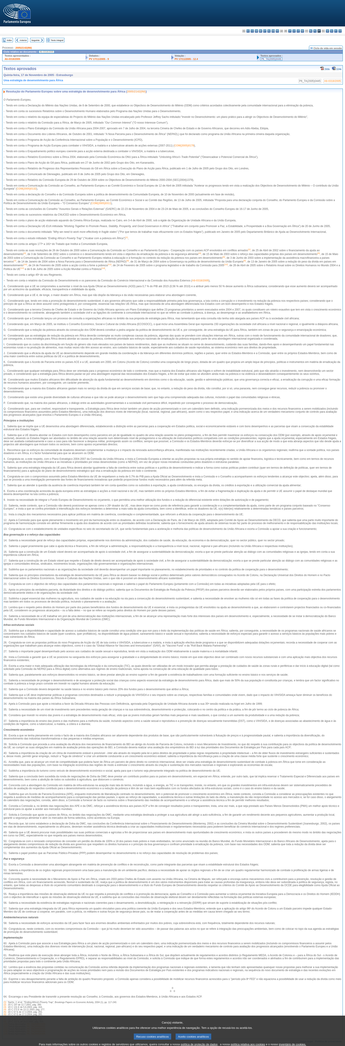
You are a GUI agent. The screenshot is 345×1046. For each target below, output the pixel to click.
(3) (5, 1007)
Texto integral (57, 40)
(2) (5, 1004)
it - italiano (290, 31)
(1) (5, 1002)
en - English (273, 31)
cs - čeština (252, 31)
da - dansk (256, 31)
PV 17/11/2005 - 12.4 (186, 59)
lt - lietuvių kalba (298, 31)
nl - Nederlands (310, 31)
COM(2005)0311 (101, 203)
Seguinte (35, 40)
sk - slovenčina (327, 31)
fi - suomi (336, 31)
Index (9, 40)
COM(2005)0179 (184, 145)
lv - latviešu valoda (294, 31)
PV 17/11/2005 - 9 (99, 59)
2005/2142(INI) (23, 47)
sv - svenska (340, 31)
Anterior (23, 40)
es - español (248, 31)
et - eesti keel (264, 31)
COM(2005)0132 (26, 188)
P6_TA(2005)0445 (271, 59)
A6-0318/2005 (12, 59)
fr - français (277, 31)
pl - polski (315, 31)
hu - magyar (302, 31)
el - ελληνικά (269, 31)
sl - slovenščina (331, 31)
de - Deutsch (260, 31)
